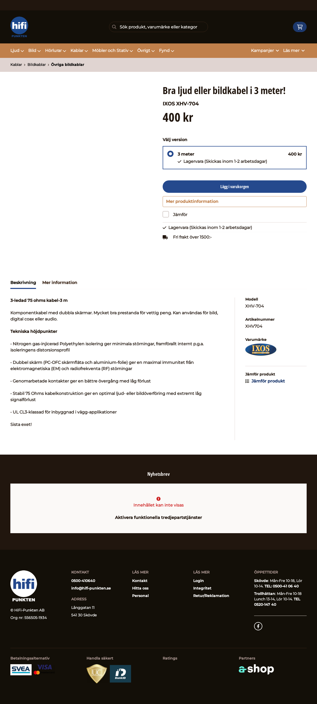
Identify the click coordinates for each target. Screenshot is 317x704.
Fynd (166, 50)
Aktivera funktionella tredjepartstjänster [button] (158, 517)
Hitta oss (140, 588)
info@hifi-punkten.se (91, 588)
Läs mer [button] (294, 50)
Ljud (17, 50)
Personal (140, 595)
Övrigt (146, 50)
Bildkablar (36, 64)
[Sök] (158, 27)
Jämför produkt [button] (265, 383)
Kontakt (139, 580)
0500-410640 (83, 580)
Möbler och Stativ (112, 50)
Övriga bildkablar (67, 64)
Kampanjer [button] (265, 50)
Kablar (79, 50)
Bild (34, 50)
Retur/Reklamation (211, 595)
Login (198, 580)
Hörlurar (55, 50)
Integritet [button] (202, 588)
